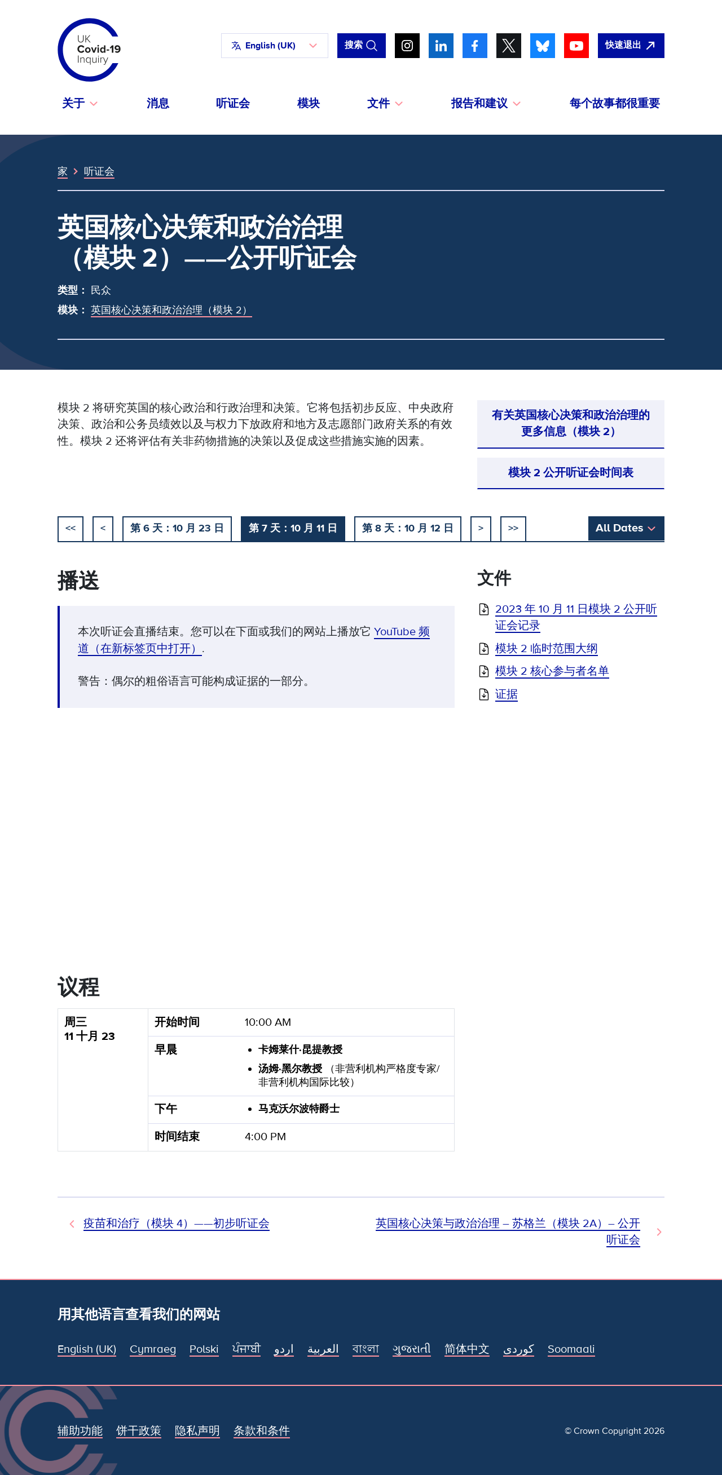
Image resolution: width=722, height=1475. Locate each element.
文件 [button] (378, 103)
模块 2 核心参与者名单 (552, 671)
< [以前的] (102, 528)
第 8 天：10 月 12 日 (408, 528)
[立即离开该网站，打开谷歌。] (631, 45)
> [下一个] (480, 528)
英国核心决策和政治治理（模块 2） (171, 310)
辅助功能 (80, 1431)
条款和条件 (262, 1431)
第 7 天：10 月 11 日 (293, 528)
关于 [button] (73, 103)
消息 (158, 103)
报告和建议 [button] (479, 103)
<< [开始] (70, 528)
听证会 (233, 103)
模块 (308, 103)
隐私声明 (197, 1431)
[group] (256, 1084)
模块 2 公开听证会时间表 (570, 473)
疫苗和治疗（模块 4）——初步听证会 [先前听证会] (176, 1223)
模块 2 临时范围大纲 (546, 648)
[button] (274, 45)
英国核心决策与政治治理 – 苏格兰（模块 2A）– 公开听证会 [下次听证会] (508, 1232)
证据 (506, 694)
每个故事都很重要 (615, 103)
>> (513, 528)
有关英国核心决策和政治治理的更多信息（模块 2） (571, 423)
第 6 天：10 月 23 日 (177, 528)
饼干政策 (138, 1431)
